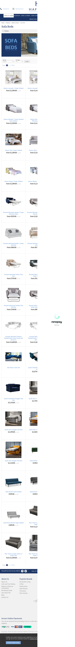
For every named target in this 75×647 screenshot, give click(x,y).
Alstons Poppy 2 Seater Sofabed (62, 150)
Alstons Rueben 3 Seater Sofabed (61, 181)
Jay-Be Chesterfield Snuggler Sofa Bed (13, 399)
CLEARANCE (67, 15)
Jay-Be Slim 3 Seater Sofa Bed (61, 430)
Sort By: (8, 60)
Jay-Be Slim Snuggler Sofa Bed (13, 461)
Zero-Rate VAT (6, 593)
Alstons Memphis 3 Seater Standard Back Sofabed (61, 120)
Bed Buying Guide (6, 590)
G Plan (22, 584)
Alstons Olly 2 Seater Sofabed (13, 150)
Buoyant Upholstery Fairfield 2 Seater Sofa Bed (37, 275)
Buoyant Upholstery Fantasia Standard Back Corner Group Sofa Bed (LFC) (13, 338)
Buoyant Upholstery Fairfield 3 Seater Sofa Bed (61, 275)
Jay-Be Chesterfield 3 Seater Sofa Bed (61, 368)
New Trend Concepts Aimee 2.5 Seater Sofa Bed (37, 554)
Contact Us (4, 597)
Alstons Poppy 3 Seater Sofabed (13, 181)
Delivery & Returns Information (7, 587)
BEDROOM (17, 15)
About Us (4, 582)
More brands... (24, 593)
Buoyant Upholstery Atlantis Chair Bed (61, 213)
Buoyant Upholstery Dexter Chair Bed (13, 275)
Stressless (23, 591)
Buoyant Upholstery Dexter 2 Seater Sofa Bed (38, 244)
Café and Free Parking (8, 584)
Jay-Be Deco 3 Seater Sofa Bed (61, 398)
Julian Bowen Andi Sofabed (37, 461)
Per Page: (19, 60)
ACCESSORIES (42, 19)
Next (13, 65)
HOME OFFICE (35, 15)
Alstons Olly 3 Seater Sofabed (37, 150)
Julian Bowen (24, 588)
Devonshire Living (25, 582)
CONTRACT (60, 15)
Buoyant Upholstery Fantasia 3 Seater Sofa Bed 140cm (61, 306)
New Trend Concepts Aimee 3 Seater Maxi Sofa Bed (61, 554)
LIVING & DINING (25, 15)
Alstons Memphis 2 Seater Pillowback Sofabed (61, 89)
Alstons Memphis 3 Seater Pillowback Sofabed (37, 120)
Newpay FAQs (42, 586)
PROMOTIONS (33, 19)
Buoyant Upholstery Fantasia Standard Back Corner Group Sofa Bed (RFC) (37, 338)
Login (39, 584)
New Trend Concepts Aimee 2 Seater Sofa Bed (61, 523)
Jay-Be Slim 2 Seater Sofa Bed (37, 430)
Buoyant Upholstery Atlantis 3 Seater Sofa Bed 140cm (37, 213)
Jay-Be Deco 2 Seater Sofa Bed (37, 398)
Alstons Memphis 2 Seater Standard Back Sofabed (13, 120)
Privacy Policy (42, 592)
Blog (2, 595)
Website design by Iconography (45, 631)
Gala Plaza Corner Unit (13, 367)
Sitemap (40, 597)
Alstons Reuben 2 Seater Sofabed (37, 181)
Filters (6, 31)
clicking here (34, 639)
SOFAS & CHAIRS (8, 15)
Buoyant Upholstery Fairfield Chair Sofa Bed (13, 306)
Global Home (23, 586)
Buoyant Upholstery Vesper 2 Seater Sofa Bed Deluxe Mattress (62, 337)
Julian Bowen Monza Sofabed (61, 492)
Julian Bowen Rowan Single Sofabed (13, 523)
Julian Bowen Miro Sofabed (37, 492)
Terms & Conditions (41, 589)
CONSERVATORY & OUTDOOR (48, 15)
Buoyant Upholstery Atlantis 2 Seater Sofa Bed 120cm (13, 213)
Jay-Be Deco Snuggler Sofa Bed (13, 430)
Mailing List (41, 595)
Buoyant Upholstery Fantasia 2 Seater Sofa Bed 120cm (37, 306)
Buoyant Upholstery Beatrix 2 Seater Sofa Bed (13, 244)
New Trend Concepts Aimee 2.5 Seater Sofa (13, 554)
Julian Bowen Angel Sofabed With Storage (61, 461)
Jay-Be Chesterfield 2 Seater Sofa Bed (37, 368)
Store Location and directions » (61, 571)
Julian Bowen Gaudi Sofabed (13, 492)
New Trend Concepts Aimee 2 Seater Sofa (37, 523)
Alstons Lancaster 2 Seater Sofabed (13, 88)
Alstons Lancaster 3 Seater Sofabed (37, 88)
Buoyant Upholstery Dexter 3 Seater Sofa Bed (62, 244)
